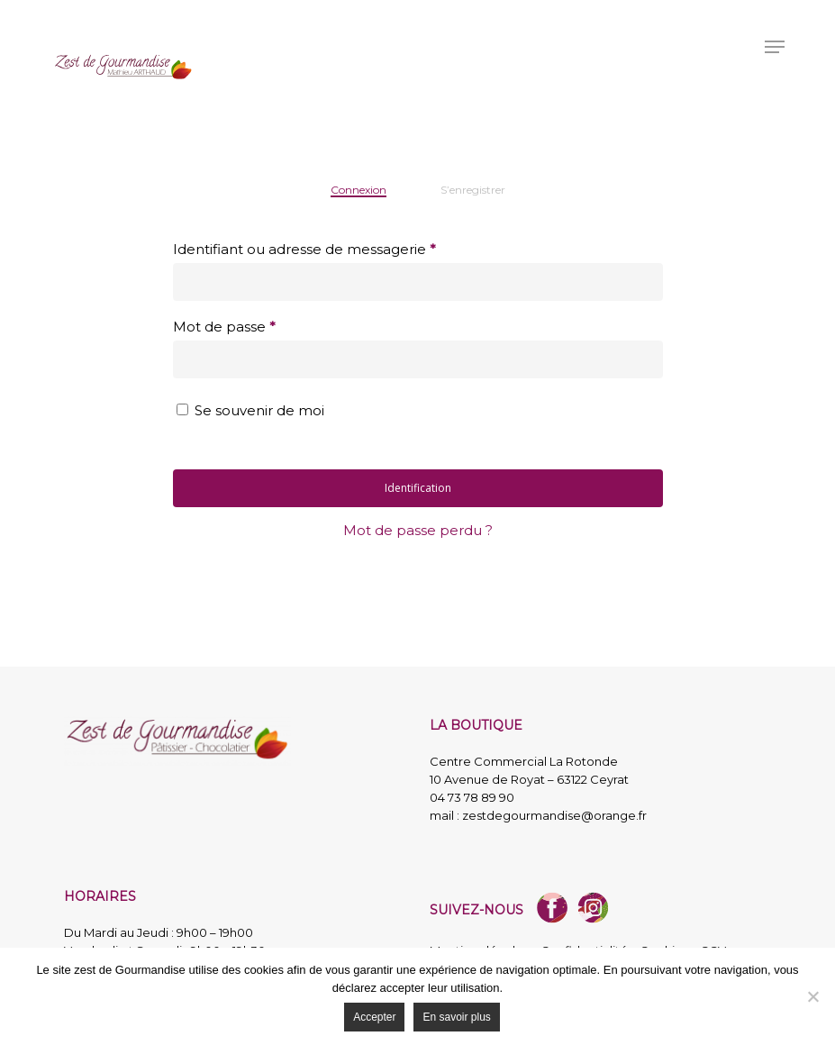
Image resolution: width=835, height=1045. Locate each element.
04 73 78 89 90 (472, 797)
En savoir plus (456, 1017)
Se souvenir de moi (259, 410)
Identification (418, 487)
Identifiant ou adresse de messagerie (304, 249)
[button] (775, 47)
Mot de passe (224, 326)
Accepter (374, 1017)
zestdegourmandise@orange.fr (554, 815)
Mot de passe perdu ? (418, 530)
